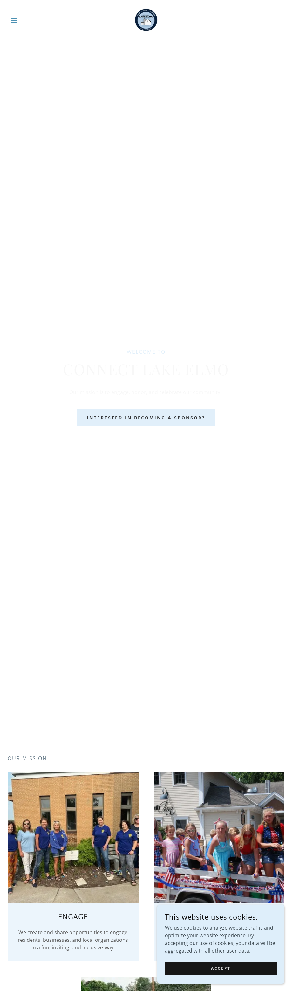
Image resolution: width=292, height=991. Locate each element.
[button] (28, 20)
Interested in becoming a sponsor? (146, 418)
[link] (146, 20)
